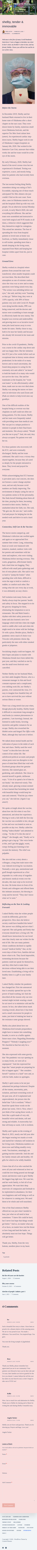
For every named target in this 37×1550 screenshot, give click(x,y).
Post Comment (8, 1505)
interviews (6, 33)
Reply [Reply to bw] (32, 1322)
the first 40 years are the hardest (13, 1275)
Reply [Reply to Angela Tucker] (32, 1420)
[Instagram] (6, 1548)
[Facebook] (3, 1548)
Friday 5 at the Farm (9, 1527)
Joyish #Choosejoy (8, 1525)
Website (4, 1473)
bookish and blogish (9, 1519)
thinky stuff (6, 1522)
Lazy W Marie (22, 3)
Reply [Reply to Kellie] (32, 1396)
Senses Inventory (8, 1530)
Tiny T (4, 1533)
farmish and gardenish (21, 1516)
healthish (17, 1522)
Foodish (27, 1525)
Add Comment (7, 1482)
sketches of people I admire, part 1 (13, 1291)
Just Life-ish (6, 1516)
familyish (22, 1519)
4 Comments (16, 33)
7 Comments (14, 1294)
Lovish (19, 1525)
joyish (19, 1530)
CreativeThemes (7, 1541)
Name (4, 1454)
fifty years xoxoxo (8, 1283)
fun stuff (30, 1527)
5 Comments (16, 1278)
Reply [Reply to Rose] (32, 1361)
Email (4, 1463)
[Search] (33, 7)
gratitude (6, 1257)
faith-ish (21, 1527)
